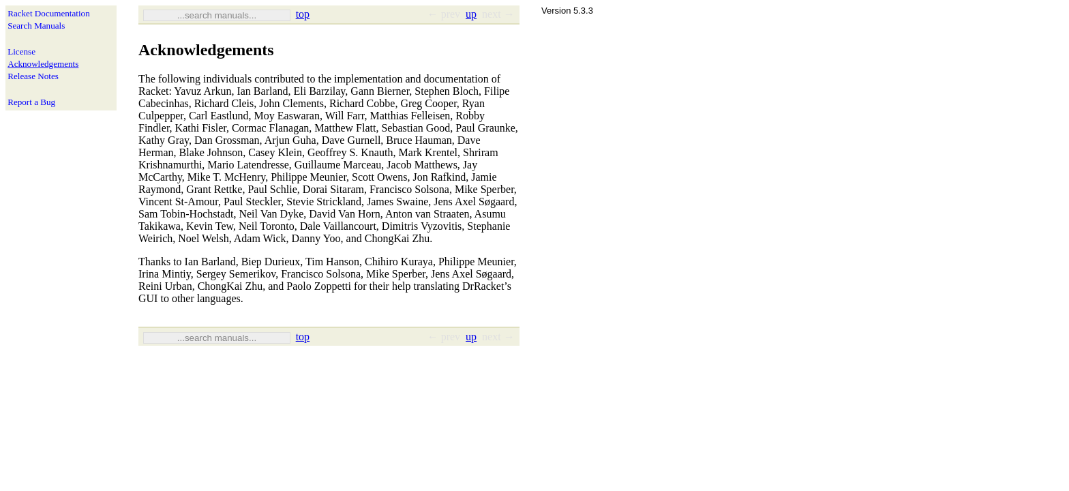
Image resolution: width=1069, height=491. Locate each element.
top (303, 14)
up (471, 14)
